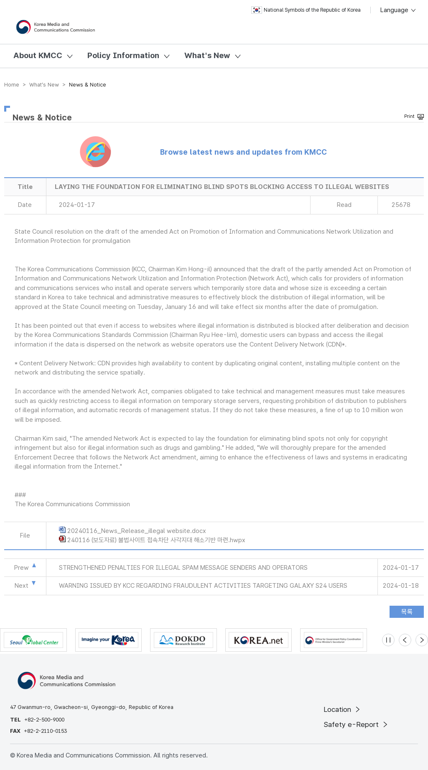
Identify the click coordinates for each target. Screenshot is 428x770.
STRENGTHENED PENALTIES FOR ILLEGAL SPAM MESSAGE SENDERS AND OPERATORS (183, 567)
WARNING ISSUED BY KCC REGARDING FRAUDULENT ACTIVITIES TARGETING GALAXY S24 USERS (203, 585)
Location (343, 709)
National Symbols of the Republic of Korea (306, 10)
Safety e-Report (356, 724)
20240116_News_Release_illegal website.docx (136, 531)
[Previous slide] (405, 640)
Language (398, 10)
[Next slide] (421, 640)
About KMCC (37, 55)
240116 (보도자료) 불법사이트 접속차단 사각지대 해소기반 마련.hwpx (156, 540)
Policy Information (123, 55)
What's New (207, 55)
